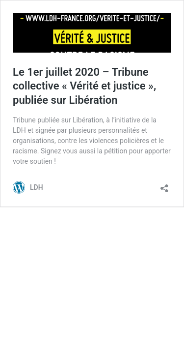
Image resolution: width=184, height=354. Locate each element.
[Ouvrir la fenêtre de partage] (164, 185)
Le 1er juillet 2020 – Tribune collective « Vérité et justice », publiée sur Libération (84, 86)
